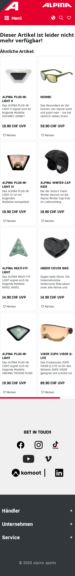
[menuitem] (14, 18)
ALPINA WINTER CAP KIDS (55, 185)
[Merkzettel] (69, 18)
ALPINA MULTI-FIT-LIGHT (15, 270)
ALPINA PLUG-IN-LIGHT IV (14, 185)
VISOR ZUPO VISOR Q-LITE (56, 356)
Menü (13, 18)
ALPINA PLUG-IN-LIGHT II (14, 99)
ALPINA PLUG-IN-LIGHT (14, 356)
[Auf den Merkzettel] (9, 135)
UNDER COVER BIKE (54, 268)
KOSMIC (45, 97)
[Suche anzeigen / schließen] (61, 17)
